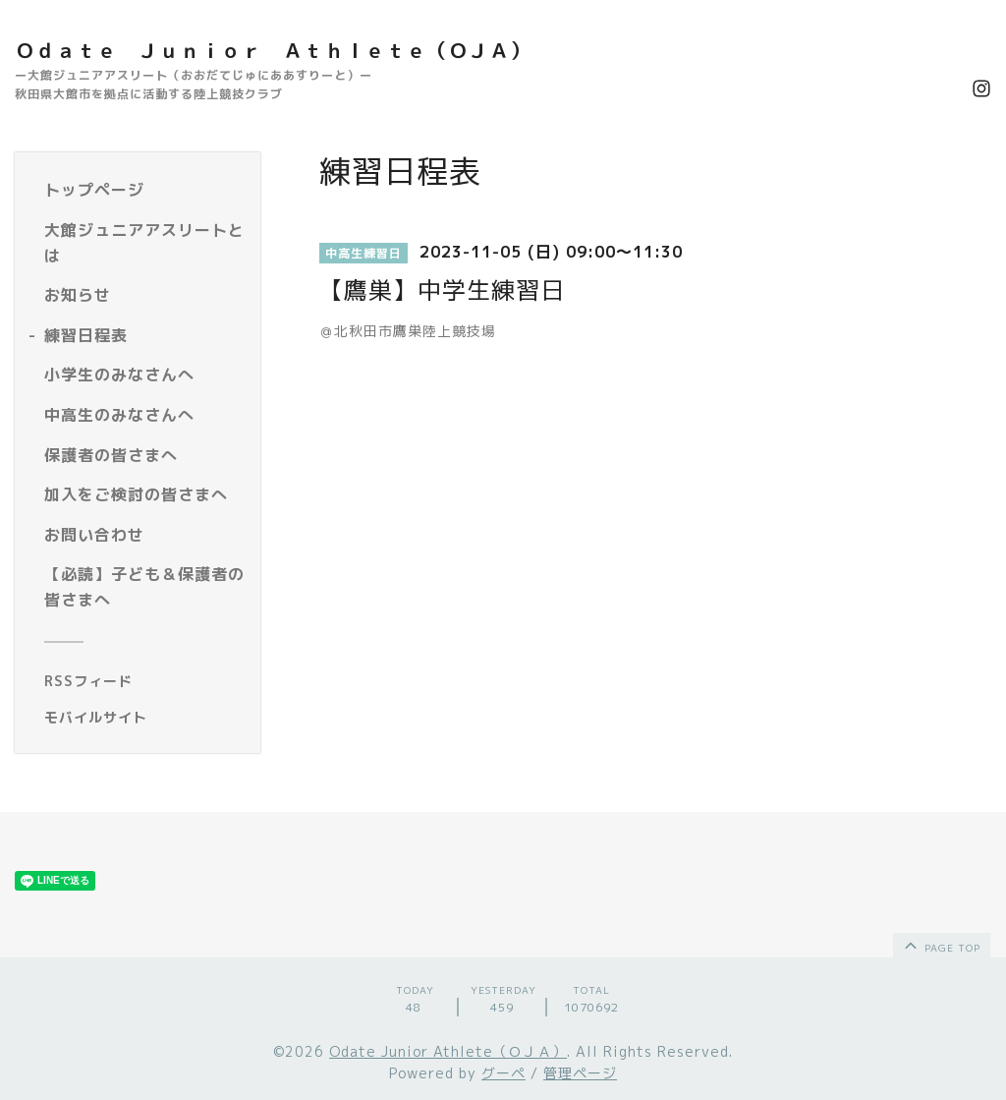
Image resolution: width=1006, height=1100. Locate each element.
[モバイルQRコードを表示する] (145, 717)
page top (940, 945)
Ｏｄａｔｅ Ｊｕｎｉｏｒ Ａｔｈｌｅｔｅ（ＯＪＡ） (273, 50)
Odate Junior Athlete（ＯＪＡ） (448, 1051)
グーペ (503, 1073)
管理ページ (580, 1073)
